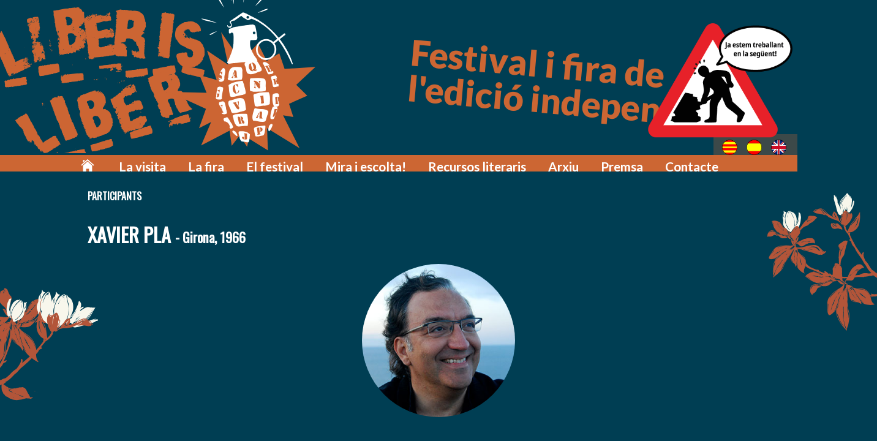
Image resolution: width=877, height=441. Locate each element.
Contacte (701, 160)
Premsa (637, 160)
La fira (269, 160)
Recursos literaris (507, 160)
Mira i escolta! (409, 160)
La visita (213, 160)
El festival (329, 160)
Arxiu (584, 160)
